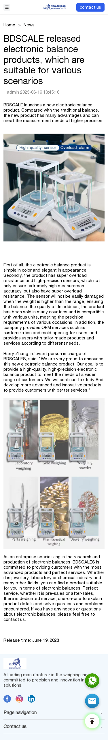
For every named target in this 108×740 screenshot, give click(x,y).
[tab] (54, 712)
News (29, 24)
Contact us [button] (52, 726)
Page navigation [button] (52, 712)
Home (9, 24)
